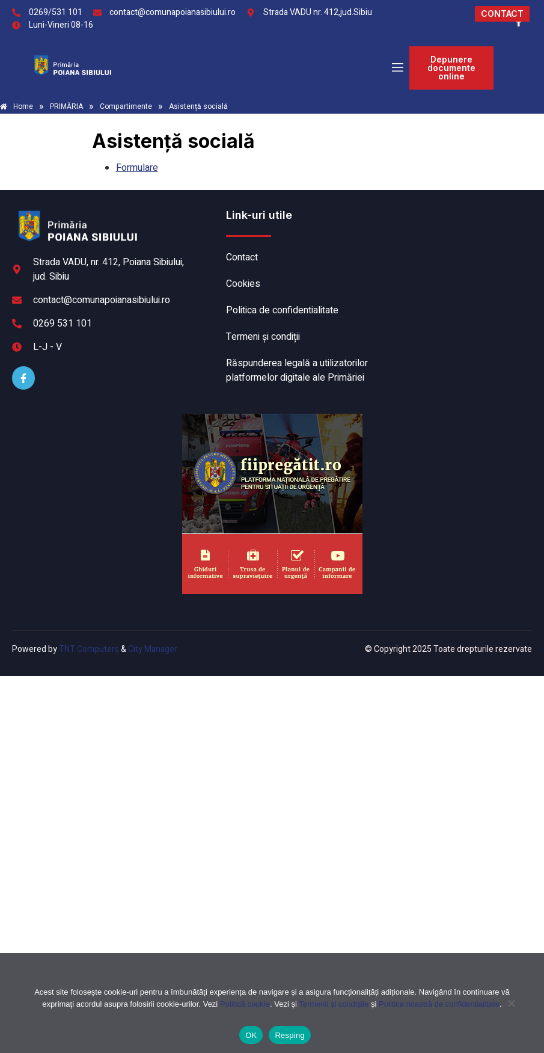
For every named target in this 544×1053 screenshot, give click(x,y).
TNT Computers (89, 649)
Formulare (137, 168)
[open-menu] (396, 68)
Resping (289, 1035)
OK (251, 1035)
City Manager (152, 649)
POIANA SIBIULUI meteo (455, 253)
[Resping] (511, 1009)
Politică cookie (245, 1003)
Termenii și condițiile (333, 1003)
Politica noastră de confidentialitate (439, 1003)
